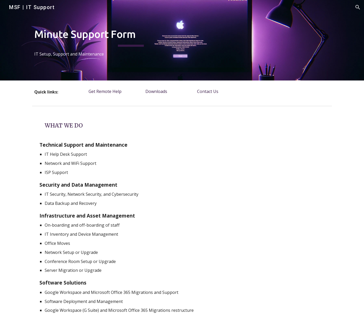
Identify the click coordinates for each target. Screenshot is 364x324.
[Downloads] (156, 91)
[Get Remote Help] (105, 91)
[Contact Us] (208, 91)
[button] (358, 7)
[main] (131, 40)
